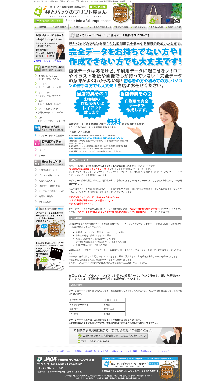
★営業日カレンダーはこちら (47, 61)
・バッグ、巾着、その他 (47, 79)
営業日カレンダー (148, 351)
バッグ (42, 150)
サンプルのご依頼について (51, 191)
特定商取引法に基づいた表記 (96, 351)
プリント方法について (49, 175)
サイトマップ (163, 351)
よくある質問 (131, 351)
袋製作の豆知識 (46, 196)
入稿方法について (47, 181)
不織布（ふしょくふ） (49, 76)
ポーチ (42, 155)
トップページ (52, 351)
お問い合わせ (117, 351)
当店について (65, 351)
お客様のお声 (45, 202)
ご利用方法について (48, 170)
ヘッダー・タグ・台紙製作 (51, 135)
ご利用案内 (77, 351)
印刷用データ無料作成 (49, 186)
